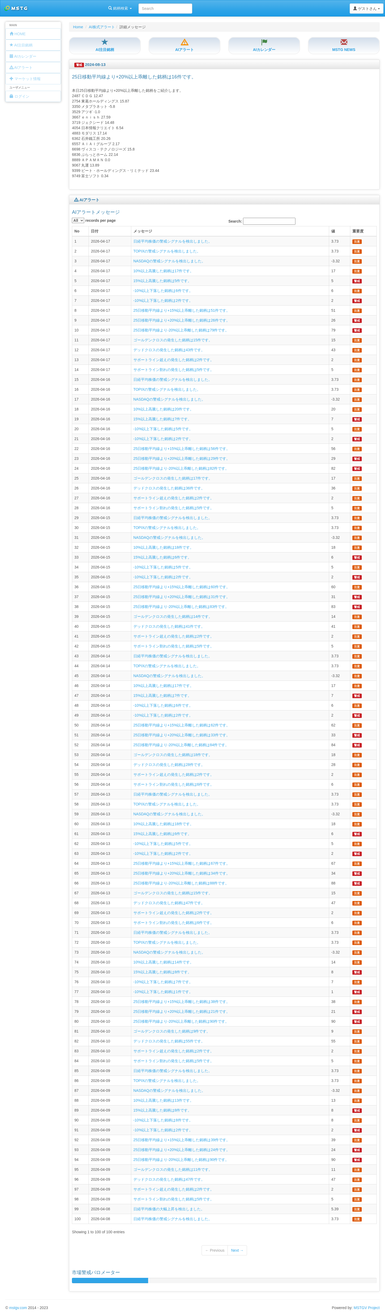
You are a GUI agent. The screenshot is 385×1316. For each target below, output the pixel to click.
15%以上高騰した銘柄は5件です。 (162, 281)
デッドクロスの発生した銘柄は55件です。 (169, 1041)
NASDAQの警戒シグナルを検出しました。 (169, 261)
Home (78, 27)
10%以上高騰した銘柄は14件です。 (163, 962)
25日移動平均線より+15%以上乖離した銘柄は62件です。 (181, 725)
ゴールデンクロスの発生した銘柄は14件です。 (173, 616)
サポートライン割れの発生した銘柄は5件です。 (173, 369)
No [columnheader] (76, 231)
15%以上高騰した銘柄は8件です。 (162, 972)
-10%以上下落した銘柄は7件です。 (163, 982)
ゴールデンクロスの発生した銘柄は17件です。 (173, 478)
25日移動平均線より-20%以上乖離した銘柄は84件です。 (181, 745)
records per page (94, 220)
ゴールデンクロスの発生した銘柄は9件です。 (171, 1031)
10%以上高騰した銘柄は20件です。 (163, 409)
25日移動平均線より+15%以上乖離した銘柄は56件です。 (181, 448)
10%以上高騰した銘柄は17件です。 (163, 271)
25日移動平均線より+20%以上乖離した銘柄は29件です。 (181, 458)
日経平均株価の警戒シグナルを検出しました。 (172, 241)
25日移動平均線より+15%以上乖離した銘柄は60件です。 (181, 587)
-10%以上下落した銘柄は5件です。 (163, 429)
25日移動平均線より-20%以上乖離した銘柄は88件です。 (181, 883)
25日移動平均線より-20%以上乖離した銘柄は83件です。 (181, 606)
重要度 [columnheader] (358, 231)
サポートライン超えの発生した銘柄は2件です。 (173, 360)
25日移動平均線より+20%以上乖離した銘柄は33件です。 (181, 735)
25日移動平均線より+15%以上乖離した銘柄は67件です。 (181, 863)
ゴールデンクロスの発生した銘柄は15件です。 (173, 340)
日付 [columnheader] (94, 231)
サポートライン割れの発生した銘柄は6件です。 (173, 784)
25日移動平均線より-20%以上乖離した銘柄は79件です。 (181, 330)
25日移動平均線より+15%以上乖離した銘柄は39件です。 (181, 1140)
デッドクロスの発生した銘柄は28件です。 (169, 764)
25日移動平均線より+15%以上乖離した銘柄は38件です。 (181, 1001)
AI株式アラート (102, 27)
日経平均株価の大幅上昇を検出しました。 (169, 1209)
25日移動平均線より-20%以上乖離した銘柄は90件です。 (181, 1021)
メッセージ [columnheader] (142, 231)
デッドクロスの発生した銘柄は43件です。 (169, 350)
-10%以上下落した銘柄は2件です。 (163, 300)
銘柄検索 (69, 8)
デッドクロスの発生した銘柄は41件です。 (169, 626)
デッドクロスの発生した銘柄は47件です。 (169, 903)
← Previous (214, 1250)
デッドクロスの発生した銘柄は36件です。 (169, 488)
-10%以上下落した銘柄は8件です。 (163, 1120)
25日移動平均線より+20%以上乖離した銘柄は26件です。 (181, 320)
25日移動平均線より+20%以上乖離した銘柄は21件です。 (181, 1011)
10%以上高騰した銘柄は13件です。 (163, 1100)
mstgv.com (18, 1308)
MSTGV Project (367, 1308)
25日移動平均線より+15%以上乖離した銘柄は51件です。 (181, 310)
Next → (237, 1250)
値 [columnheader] (333, 231)
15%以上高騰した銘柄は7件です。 (162, 419)
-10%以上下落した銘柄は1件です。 (163, 992)
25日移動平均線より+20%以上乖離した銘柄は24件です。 (181, 1150)
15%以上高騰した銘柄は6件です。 (162, 557)
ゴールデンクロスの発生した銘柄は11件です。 (173, 1169)
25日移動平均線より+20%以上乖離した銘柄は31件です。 (181, 597)
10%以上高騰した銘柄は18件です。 (163, 547)
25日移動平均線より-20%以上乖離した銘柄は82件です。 (181, 468)
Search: (261, 221)
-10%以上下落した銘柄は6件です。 (163, 291)
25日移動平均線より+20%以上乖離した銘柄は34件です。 (181, 873)
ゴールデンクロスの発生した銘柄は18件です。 (173, 755)
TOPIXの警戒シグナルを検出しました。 (167, 251)
